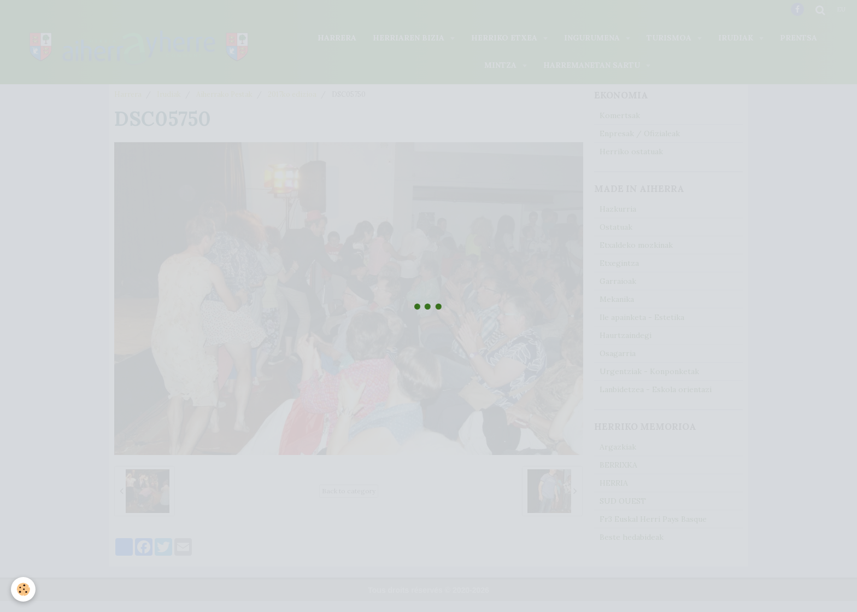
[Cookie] (23, 589)
